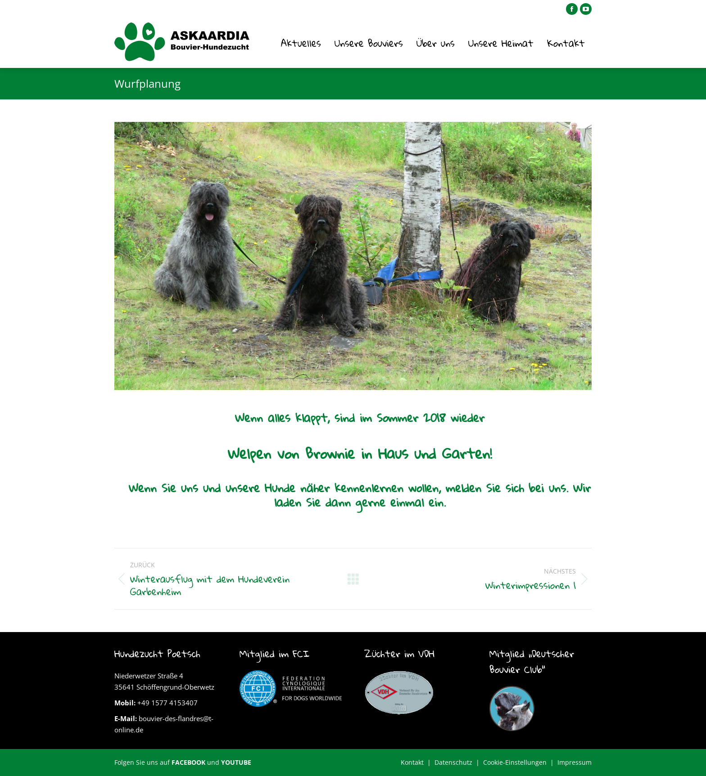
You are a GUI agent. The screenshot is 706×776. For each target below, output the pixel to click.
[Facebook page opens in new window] (572, 9)
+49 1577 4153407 (167, 702)
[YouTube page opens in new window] (586, 9)
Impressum (574, 762)
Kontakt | (417, 762)
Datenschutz (453, 762)
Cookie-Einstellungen (515, 762)
